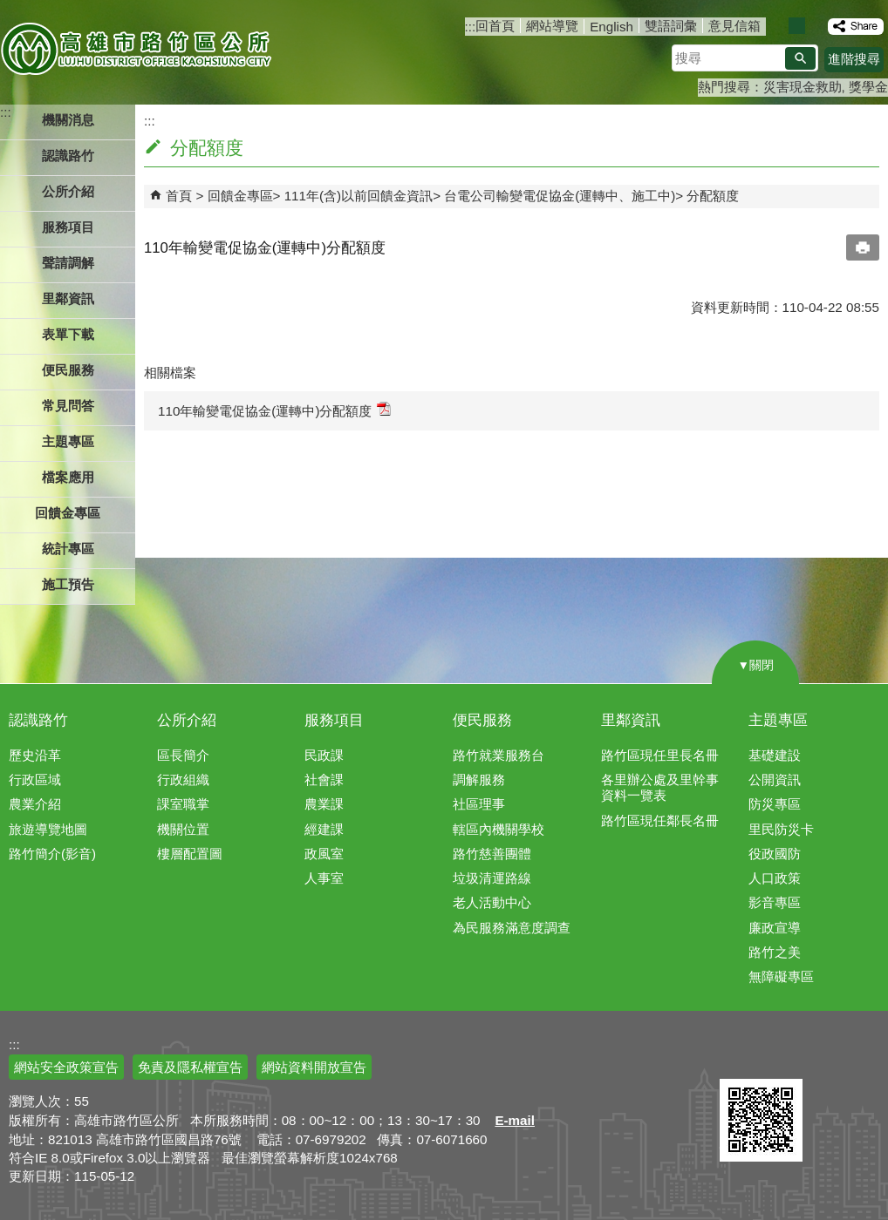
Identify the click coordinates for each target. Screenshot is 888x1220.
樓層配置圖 (189, 853)
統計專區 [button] (68, 548)
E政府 (738, 1056)
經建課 (324, 829)
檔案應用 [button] (68, 477)
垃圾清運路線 (492, 878)
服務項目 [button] (68, 227)
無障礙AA (825, 1058)
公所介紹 (186, 720)
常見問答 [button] (68, 405)
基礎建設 (774, 755)
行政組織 (183, 779)
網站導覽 (552, 25)
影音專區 (774, 902)
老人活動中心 (492, 902)
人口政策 (774, 878)
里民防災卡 (781, 829)
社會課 (324, 779)
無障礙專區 (781, 976)
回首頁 (495, 25)
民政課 (324, 755)
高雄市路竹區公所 (137, 48)
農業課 (324, 803)
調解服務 (479, 779)
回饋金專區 (240, 195)
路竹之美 (774, 952)
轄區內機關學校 (498, 829)
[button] (800, 58)
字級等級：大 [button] (815, 25)
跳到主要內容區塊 (9, 9)
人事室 (324, 878)
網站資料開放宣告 (314, 1067)
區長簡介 (183, 755)
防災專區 (774, 803)
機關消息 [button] (68, 119)
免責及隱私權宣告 (190, 1067)
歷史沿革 (35, 755)
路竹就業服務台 (498, 755)
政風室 (324, 853)
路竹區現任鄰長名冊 (660, 820)
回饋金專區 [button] (67, 512)
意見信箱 (734, 25)
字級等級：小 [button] (778, 25)
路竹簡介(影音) (52, 853)
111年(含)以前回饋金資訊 (358, 195)
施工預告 (68, 584)
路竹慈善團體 (492, 853)
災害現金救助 (802, 86)
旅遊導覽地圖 (48, 829)
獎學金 (868, 86)
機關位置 (183, 829)
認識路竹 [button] (68, 155)
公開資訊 (774, 779)
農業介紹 (35, 803)
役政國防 (774, 853)
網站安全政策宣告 (66, 1067)
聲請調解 (68, 262)
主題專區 (778, 720)
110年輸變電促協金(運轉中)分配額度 (274, 410)
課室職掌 (183, 803)
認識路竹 (38, 720)
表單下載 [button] (68, 334)
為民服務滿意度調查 (511, 927)
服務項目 (334, 720)
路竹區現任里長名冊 (660, 755)
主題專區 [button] (68, 441)
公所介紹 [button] (68, 191)
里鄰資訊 (630, 720)
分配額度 (712, 195)
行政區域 (35, 779)
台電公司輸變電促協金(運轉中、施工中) (559, 195)
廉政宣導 (774, 927)
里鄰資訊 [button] (68, 298)
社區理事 (479, 803)
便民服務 (482, 720)
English (611, 26)
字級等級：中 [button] (797, 25)
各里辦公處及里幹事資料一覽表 (660, 787)
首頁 (179, 195)
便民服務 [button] (68, 370)
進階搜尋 (854, 58)
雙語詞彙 (671, 25)
